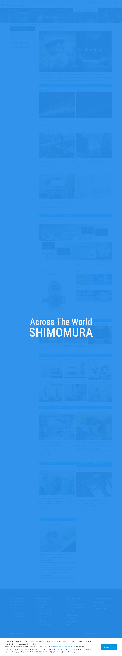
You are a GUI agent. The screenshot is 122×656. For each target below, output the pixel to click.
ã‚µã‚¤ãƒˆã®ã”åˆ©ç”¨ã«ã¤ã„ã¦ (63, 646)
